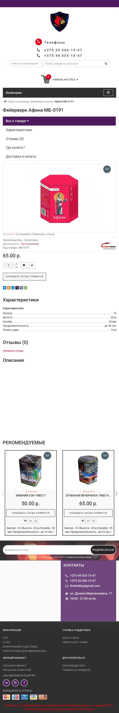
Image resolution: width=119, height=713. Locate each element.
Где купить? (15, 147)
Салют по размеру (18, 101)
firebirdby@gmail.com (85, 586)
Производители (73, 665)
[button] (116, 494)
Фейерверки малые (41, 101)
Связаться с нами (74, 642)
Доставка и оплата (21, 156)
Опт (5, 637)
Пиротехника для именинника (24, 651)
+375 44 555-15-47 (63, 56)
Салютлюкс (31, 240)
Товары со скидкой (76, 670)
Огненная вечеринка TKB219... (88, 495)
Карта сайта (70, 637)
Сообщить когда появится (24, 276)
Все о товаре (17, 121)
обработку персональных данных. (79, 557)
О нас (6, 642)
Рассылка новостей (17, 670)
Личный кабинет (14, 665)
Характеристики (19, 130)
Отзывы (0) (15, 139)
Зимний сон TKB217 (31, 495)
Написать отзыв (43, 234)
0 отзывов (22, 234)
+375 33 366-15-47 (63, 50)
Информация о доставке (20, 646)
